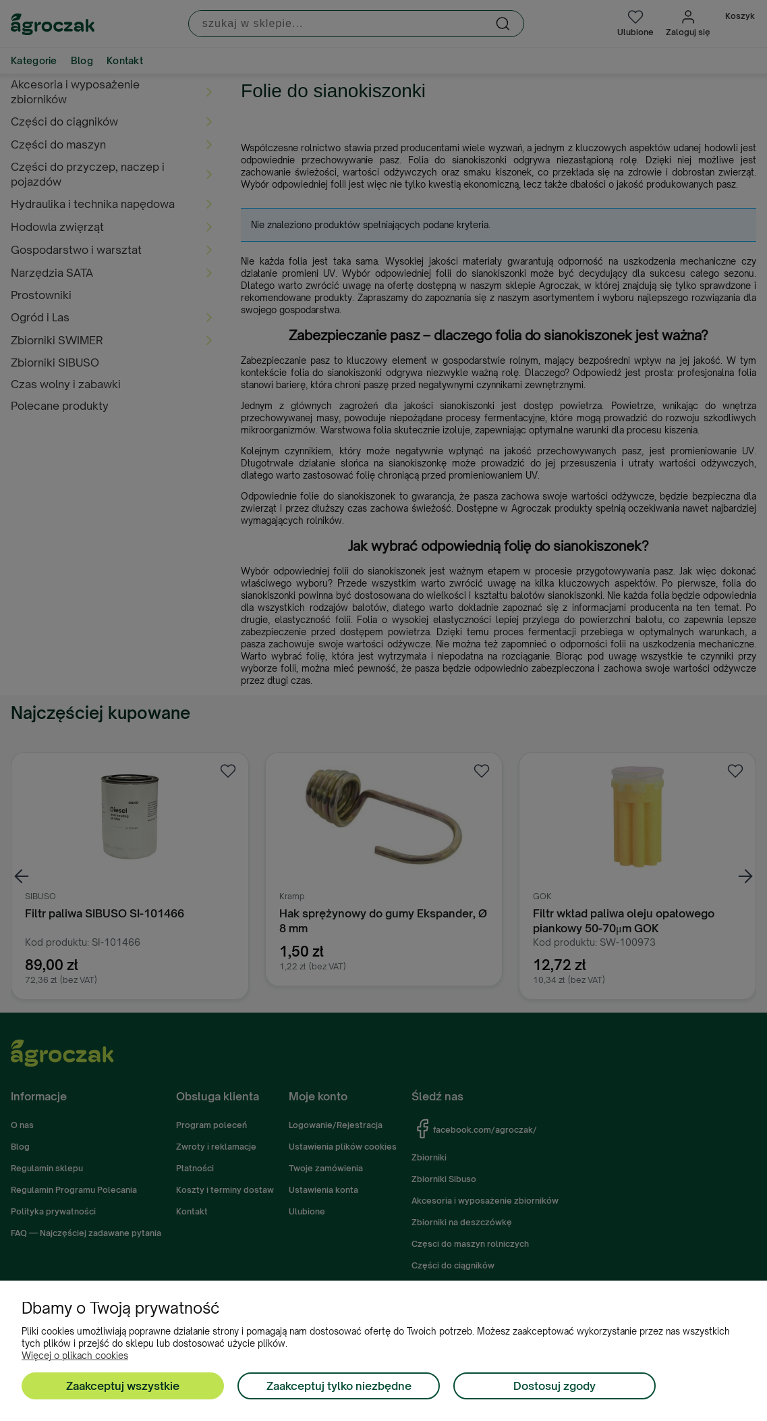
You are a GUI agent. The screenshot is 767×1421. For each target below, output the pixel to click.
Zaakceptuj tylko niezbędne (338, 1386)
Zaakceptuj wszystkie (122, 1386)
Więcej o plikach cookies (75, 1355)
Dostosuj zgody (554, 1386)
